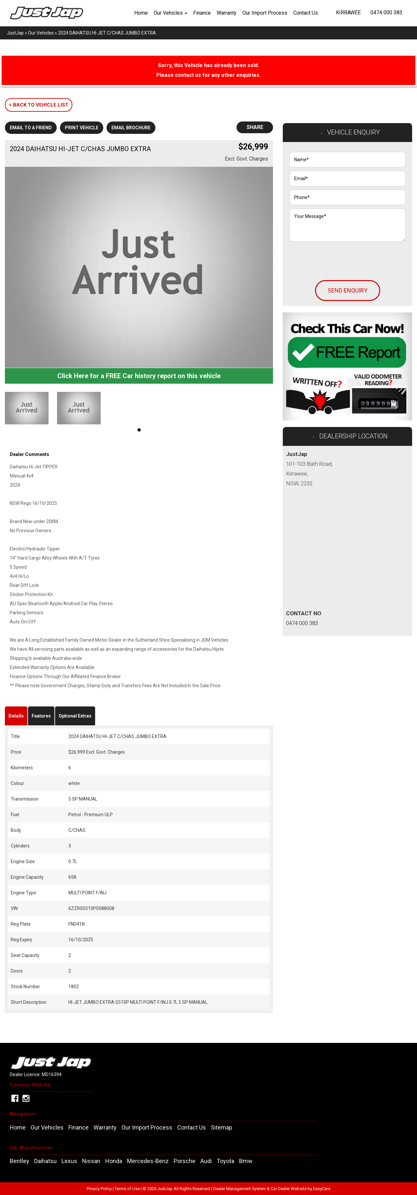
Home (141, 13)
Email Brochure (131, 127)
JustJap (15, 33)
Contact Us (305, 13)
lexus (69, 1161)
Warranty (227, 13)
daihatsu (45, 1161)
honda (113, 1161)
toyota (225, 1161)
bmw (245, 1161)
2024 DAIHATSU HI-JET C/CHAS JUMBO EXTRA (107, 33)
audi (206, 1161)
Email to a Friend (31, 127)
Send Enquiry (347, 290)
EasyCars (321, 1188)
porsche (184, 1161)
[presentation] (338, 257)
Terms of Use (128, 1188)
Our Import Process (264, 13)
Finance (202, 13)
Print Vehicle (81, 127)
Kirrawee (348, 12)
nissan (91, 1161)
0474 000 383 (386, 12)
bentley (19, 1161)
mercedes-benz (148, 1161)
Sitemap (221, 1127)
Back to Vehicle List (38, 105)
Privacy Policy (100, 1188)
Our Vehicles (170, 13)
